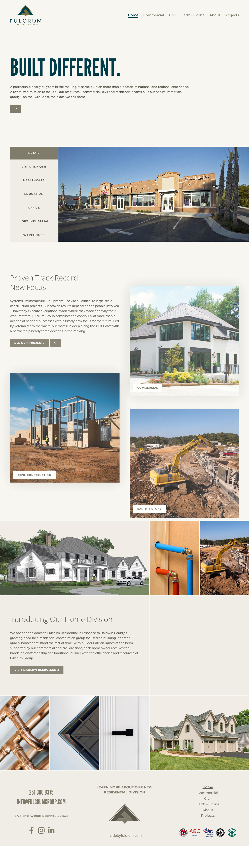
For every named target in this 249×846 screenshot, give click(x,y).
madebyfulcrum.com (124, 835)
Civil (172, 15)
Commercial (153, 15)
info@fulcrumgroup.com (41, 801)
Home (133, 15)
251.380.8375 (41, 792)
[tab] (34, 167)
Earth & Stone (192, 15)
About (214, 15)
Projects (232, 15)
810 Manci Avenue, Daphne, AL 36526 (41, 816)
